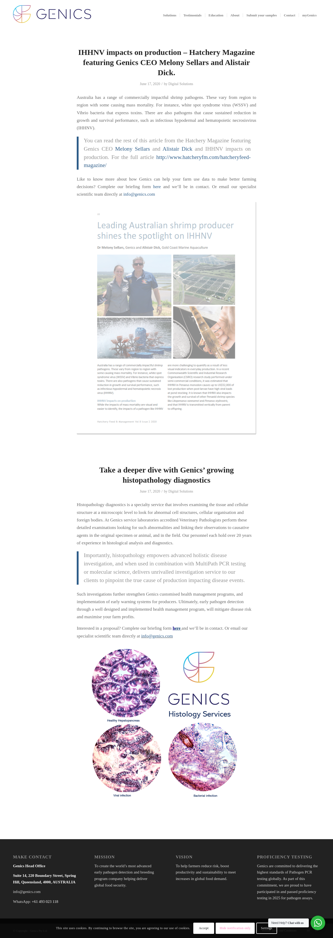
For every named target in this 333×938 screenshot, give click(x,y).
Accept (204, 928)
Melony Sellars (132, 149)
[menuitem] (170, 15)
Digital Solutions (180, 84)
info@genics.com (139, 194)
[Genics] (52, 20)
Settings (266, 928)
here (157, 186)
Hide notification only (235, 928)
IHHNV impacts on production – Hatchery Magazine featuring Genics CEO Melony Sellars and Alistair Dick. (166, 62)
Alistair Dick (178, 149)
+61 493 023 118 (45, 901)
